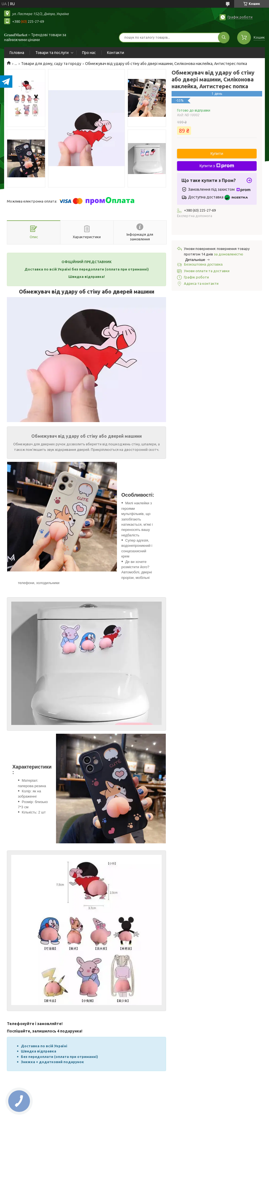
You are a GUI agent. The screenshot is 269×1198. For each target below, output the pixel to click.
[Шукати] (223, 37)
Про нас (89, 53)
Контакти (115, 53)
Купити (217, 153)
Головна (17, 53)
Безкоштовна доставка (203, 264)
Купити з (217, 165)
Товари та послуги (52, 53)
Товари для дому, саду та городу (51, 63)
